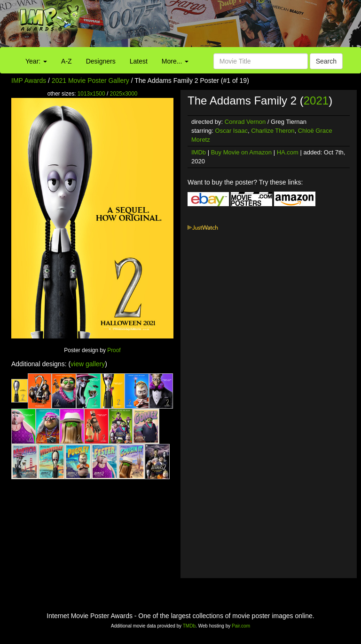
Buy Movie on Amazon (241, 152)
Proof (113, 350)
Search (326, 61)
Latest (139, 61)
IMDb (198, 152)
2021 (316, 100)
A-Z (66, 61)
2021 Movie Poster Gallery (90, 80)
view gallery (88, 364)
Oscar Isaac (231, 130)
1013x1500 (91, 93)
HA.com (287, 152)
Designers (101, 61)
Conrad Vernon (245, 121)
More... (175, 61)
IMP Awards (28, 80)
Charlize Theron (272, 130)
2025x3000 (124, 93)
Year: (36, 61)
